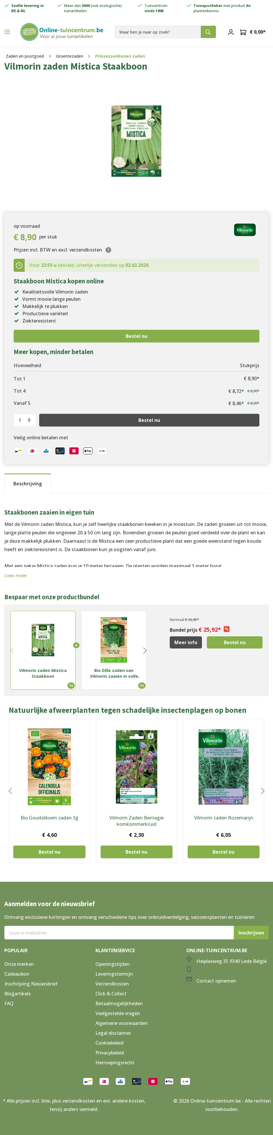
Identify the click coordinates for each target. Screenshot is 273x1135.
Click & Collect (110, 993)
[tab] (27, 483)
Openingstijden (112, 964)
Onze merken (19, 964)
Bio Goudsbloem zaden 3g (49, 818)
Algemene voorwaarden (121, 1023)
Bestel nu (136, 336)
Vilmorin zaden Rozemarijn (223, 818)
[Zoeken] (208, 31)
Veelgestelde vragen (117, 1013)
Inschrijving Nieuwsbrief (31, 984)
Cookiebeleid (109, 1043)
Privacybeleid (109, 1053)
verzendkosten (78, 1101)
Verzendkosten (112, 984)
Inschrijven (251, 933)
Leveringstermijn (114, 974)
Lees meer (15, 575)
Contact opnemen (216, 981)
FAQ (9, 1003)
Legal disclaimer (113, 1033)
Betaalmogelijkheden (119, 1003)
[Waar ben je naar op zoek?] (158, 31)
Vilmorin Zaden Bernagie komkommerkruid (136, 821)
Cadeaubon (16, 974)
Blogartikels (17, 993)
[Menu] (7, 32)
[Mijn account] (231, 32)
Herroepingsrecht (114, 1062)
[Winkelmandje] (253, 32)
